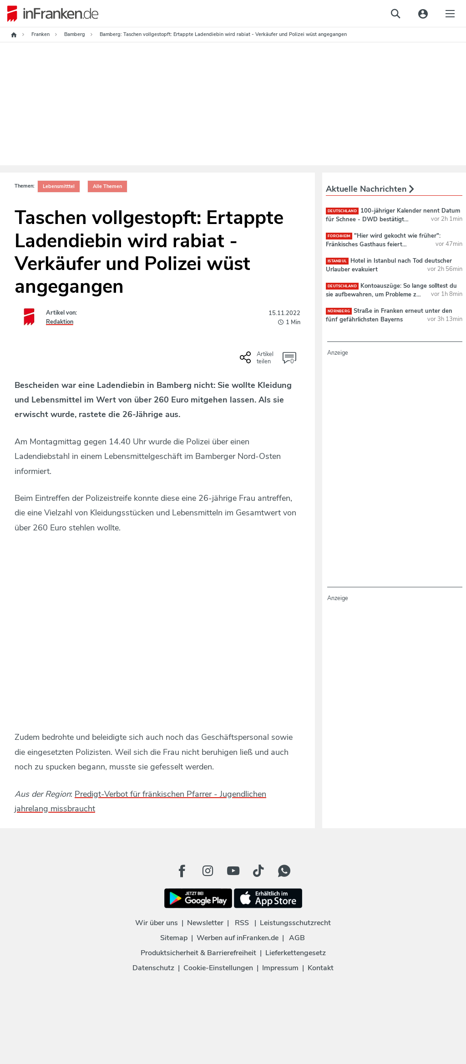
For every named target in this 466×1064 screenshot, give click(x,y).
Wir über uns (156, 923)
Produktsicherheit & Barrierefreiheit (198, 953)
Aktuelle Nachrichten (370, 188)
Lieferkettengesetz (295, 953)
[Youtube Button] (233, 871)
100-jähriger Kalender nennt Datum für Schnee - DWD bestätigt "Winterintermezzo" (393, 219)
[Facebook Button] (182, 871)
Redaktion (59, 322)
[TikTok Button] (258, 871)
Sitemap (173, 938)
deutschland (342, 211)
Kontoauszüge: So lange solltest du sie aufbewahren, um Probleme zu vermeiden (391, 294)
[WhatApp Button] (284, 871)
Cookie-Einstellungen (218, 968)
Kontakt (321, 968)
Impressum (280, 968)
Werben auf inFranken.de (238, 938)
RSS (242, 923)
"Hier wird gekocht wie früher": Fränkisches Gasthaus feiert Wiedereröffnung (383, 244)
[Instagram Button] (207, 871)
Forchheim (339, 236)
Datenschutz (153, 968)
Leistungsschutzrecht (295, 923)
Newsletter (205, 923)
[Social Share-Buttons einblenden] (257, 360)
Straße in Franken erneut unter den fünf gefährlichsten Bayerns (389, 315)
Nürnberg (339, 311)
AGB (297, 938)
